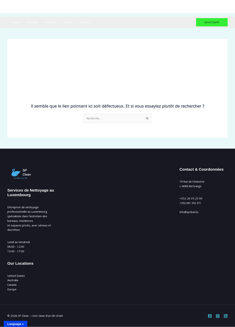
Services (46, 22)
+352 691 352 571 (191, 203)
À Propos (30, 22)
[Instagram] (217, 6)
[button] (212, 22)
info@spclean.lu (128, 6)
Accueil (14, 22)
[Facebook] (209, 6)
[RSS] (225, 6)
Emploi (61, 22)
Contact (76, 22)
